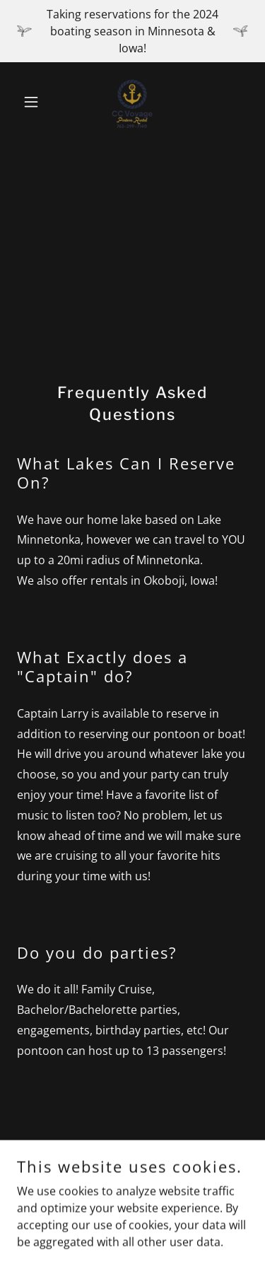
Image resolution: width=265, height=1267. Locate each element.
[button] (34, 102)
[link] (132, 102)
